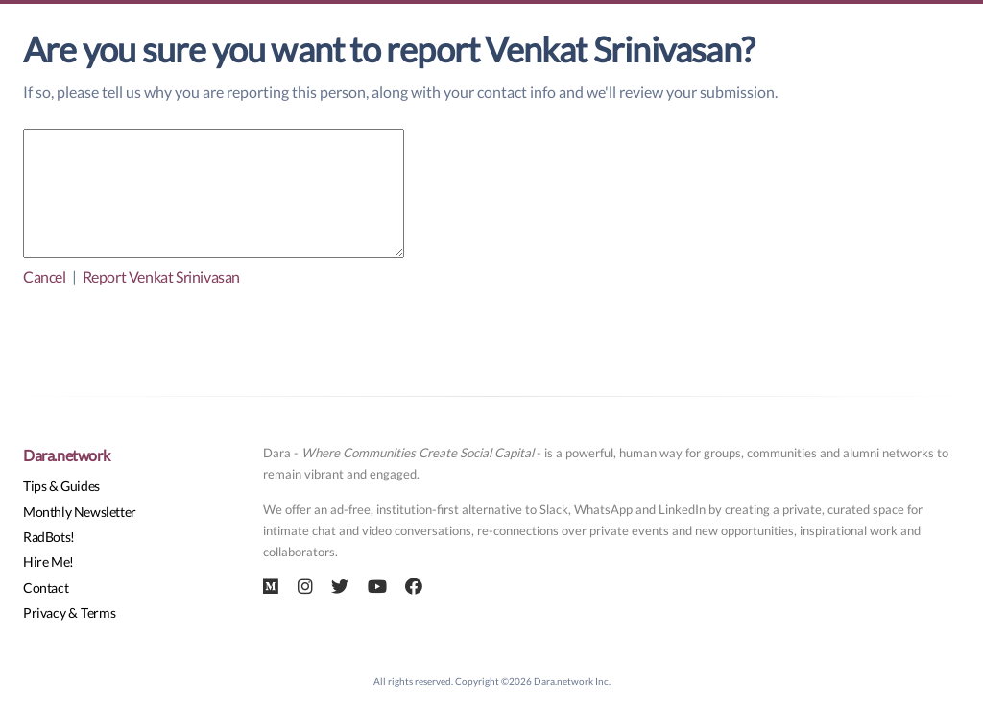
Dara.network (66, 455)
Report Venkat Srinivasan (161, 276)
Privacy (44, 612)
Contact (45, 587)
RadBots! (49, 537)
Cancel (44, 276)
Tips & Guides (61, 486)
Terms (98, 612)
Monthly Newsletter (79, 512)
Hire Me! (48, 561)
